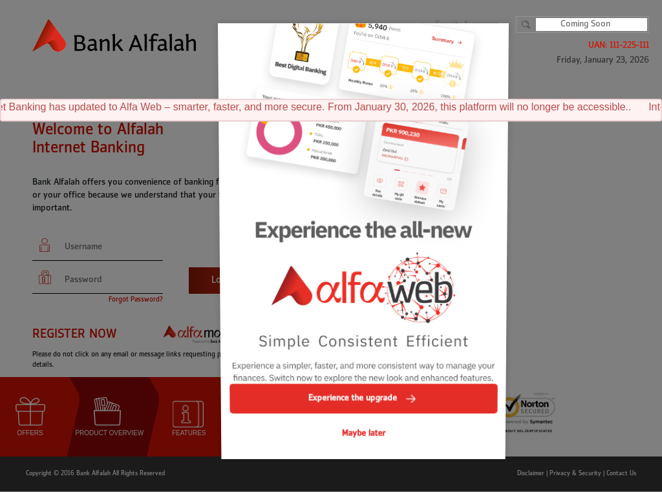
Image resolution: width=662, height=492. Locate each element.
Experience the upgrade (363, 378)
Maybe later (363, 409)
